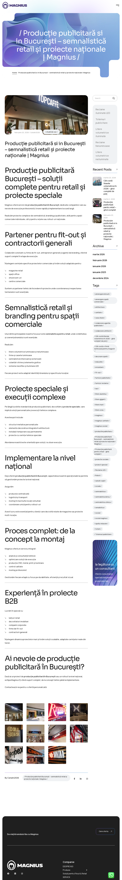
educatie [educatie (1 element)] (98, 362)
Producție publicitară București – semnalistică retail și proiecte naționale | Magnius (45, 777)
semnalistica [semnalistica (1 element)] (100, 491)
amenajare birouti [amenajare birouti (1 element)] (102, 294)
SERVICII (66, 877)
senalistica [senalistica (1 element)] (99, 507)
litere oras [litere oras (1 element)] (99, 410)
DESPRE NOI (68, 866)
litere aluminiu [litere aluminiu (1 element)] (100, 394)
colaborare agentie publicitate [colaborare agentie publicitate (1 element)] (102, 324)
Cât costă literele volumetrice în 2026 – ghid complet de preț (110, 187)
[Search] (114, 98)
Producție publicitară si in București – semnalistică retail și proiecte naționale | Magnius (110, 230)
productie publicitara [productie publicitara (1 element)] (103, 431)
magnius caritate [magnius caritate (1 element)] (102, 421)
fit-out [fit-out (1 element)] (98, 372)
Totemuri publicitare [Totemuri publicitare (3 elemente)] (103, 534)
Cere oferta (105, 831)
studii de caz (51, 132)
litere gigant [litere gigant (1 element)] (100, 399)
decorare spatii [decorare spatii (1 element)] (101, 356)
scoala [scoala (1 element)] (98, 486)
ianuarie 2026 (99, 266)
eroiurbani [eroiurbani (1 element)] (99, 367)
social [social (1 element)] (97, 513)
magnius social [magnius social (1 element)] (101, 426)
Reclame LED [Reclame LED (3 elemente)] (100, 470)
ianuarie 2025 (99, 272)
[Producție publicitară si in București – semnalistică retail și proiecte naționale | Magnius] (97, 218)
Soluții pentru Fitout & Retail (75, 873)
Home (14, 72)
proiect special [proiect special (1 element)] (101, 465)
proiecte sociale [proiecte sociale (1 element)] (101, 459)
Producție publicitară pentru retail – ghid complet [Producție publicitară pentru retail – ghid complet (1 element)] (103, 451)
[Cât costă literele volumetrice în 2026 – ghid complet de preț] (97, 181)
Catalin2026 (35, 132)
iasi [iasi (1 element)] (96, 388)
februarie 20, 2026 (21, 132)
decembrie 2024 (101, 278)
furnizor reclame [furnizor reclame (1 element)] (101, 383)
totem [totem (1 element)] (97, 529)
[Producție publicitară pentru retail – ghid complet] (97, 202)
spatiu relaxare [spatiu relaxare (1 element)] (101, 523)
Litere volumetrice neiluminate (102, 155)
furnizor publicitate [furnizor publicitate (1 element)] (102, 378)
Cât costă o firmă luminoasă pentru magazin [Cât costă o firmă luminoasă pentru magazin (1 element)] (104, 347)
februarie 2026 (100, 260)
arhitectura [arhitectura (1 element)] (99, 307)
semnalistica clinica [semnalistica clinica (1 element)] (103, 502)
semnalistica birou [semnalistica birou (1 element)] (102, 497)
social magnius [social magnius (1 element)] (101, 518)
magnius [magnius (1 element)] (98, 415)
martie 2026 (99, 254)
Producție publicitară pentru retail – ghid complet (110, 206)
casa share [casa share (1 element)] (99, 318)
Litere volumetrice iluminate (102, 132)
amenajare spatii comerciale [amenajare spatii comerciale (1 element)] (101, 300)
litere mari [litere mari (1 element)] (99, 404)
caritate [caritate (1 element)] (98, 312)
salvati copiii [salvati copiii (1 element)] (100, 481)
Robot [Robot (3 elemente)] (97, 475)
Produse (66, 870)
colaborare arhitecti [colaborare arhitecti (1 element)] (103, 331)
